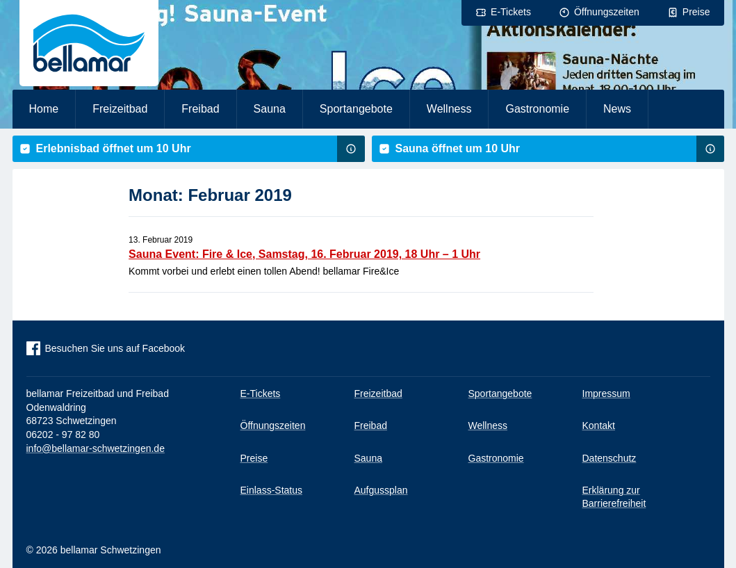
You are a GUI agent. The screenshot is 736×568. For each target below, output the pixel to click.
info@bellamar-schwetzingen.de (95, 448)
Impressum (606, 393)
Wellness (449, 109)
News (617, 109)
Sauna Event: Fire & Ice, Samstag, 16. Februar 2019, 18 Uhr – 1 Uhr (304, 254)
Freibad (200, 109)
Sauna (270, 109)
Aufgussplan (381, 490)
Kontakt (598, 425)
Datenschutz (609, 458)
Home (44, 109)
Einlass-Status (271, 490)
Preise (696, 11)
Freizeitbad (119, 109)
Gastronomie (537, 109)
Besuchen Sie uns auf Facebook (115, 348)
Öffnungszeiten (606, 11)
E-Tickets (511, 11)
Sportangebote (356, 109)
